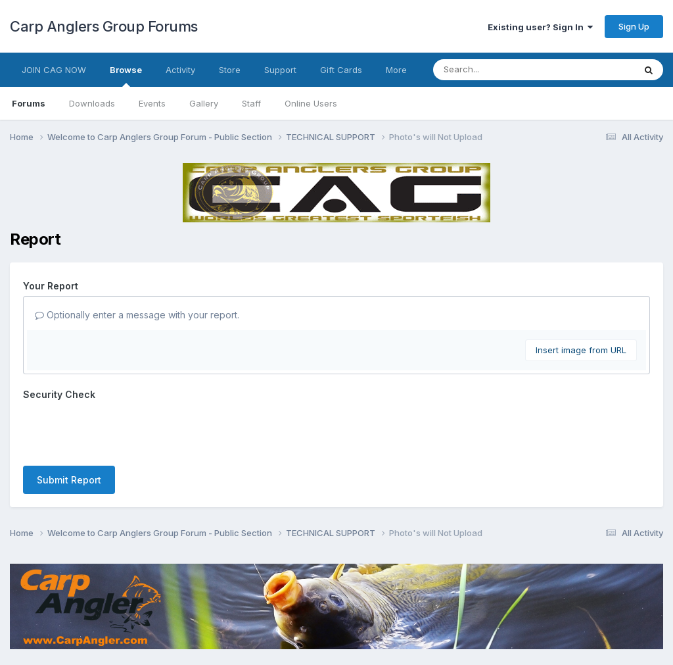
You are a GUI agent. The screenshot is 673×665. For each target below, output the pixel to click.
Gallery (203, 103)
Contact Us (312, 618)
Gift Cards (341, 69)
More (396, 69)
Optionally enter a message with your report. (137, 314)
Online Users (311, 103)
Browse (126, 75)
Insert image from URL (581, 350)
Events (152, 103)
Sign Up (633, 26)
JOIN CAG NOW (54, 69)
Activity (180, 69)
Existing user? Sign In (540, 27)
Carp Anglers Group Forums (104, 26)
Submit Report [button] (69, 428)
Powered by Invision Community (336, 646)
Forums (28, 103)
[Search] (498, 69)
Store (230, 69)
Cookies (366, 618)
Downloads (92, 103)
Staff (251, 103)
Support (280, 69)
